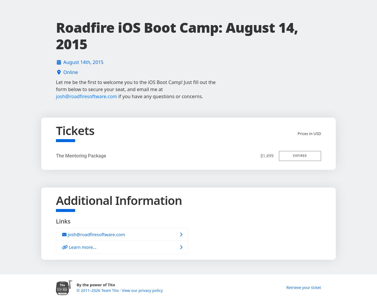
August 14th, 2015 (83, 62)
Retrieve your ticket (303, 287)
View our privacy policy (142, 290)
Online (70, 72)
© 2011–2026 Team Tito (98, 290)
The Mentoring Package (81, 156)
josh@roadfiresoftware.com (86, 96)
